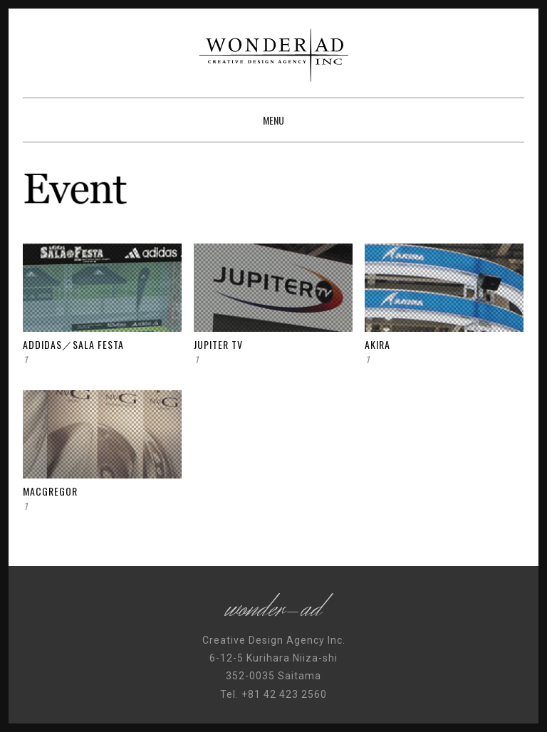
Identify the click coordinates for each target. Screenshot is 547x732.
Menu (273, 120)
